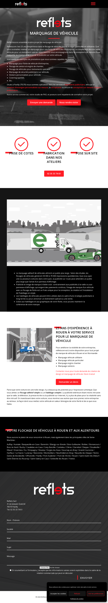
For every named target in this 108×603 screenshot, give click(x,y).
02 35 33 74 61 (54, 173)
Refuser (77, 594)
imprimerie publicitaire (75, 84)
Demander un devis (68, 382)
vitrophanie (56, 87)
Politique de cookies (76, 599)
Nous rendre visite (68, 102)
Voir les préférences (95, 594)
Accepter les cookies (58, 594)
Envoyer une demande (41, 102)
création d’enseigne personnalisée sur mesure (27, 87)
